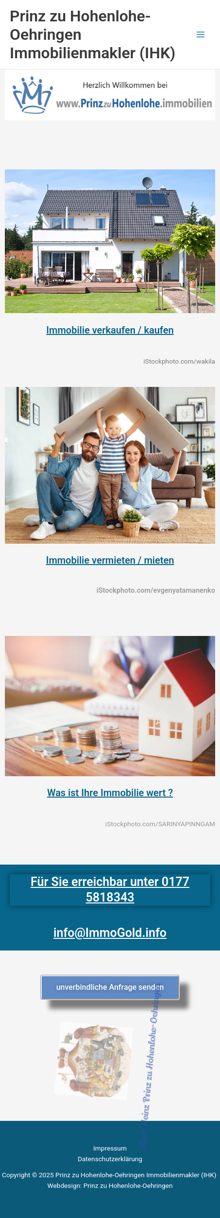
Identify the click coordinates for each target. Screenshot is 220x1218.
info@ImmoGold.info (110, 933)
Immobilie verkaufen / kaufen (109, 330)
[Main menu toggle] (201, 35)
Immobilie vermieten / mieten (110, 560)
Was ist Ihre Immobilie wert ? (110, 793)
